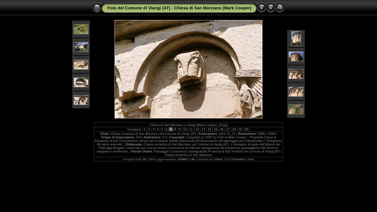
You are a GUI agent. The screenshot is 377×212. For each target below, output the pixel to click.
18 (234, 129)
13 (203, 129)
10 (185, 129)
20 (246, 129)
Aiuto (251, 159)
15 (215, 129)
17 (228, 129)
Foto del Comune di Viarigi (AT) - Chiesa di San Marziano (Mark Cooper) (180, 8)
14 (209, 129)
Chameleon (238, 159)
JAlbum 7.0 (221, 159)
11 (191, 129)
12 (197, 129)
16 (221, 129)
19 (240, 129)
